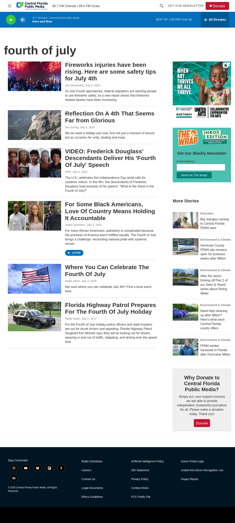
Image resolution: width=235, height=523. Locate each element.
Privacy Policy (139, 479)
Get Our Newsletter (186, 5)
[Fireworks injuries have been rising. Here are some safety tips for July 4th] (34, 76)
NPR (68, 171)
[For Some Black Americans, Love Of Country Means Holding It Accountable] (34, 216)
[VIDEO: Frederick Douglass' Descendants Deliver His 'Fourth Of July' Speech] (34, 163)
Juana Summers (75, 224)
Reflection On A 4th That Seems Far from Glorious (109, 117)
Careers (86, 470)
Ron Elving (71, 127)
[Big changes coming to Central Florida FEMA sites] (185, 220)
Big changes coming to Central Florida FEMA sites (214, 224)
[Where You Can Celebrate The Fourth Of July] (34, 278)
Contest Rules (140, 488)
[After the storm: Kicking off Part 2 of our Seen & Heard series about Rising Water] (185, 277)
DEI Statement (140, 470)
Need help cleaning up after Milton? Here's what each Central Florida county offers (213, 319)
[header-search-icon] (161, 6)
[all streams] (215, 20)
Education (207, 213)
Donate (219, 6)
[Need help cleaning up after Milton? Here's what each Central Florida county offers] (185, 312)
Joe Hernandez (74, 85)
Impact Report (189, 479)
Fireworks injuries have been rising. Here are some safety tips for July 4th (110, 71)
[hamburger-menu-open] (9, 6)
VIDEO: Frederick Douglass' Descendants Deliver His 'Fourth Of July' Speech (110, 158)
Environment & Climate (215, 239)
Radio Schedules (92, 461)
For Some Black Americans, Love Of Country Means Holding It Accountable (110, 211)
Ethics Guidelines (92, 496)
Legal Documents (92, 488)
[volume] (22, 19)
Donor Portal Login (192, 461)
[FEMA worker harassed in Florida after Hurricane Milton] (185, 347)
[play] (11, 20)
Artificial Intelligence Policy (147, 461)
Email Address (187, 161)
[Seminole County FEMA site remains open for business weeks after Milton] (185, 246)
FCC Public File (140, 496)
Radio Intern (72, 281)
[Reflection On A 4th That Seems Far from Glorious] (34, 125)
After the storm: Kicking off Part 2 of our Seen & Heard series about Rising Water (214, 284)
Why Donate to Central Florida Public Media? (202, 383)
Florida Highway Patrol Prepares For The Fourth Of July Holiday (110, 308)
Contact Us (88, 479)
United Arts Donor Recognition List (202, 470)
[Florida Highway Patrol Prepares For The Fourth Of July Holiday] (34, 316)
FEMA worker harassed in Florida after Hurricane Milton (215, 350)
